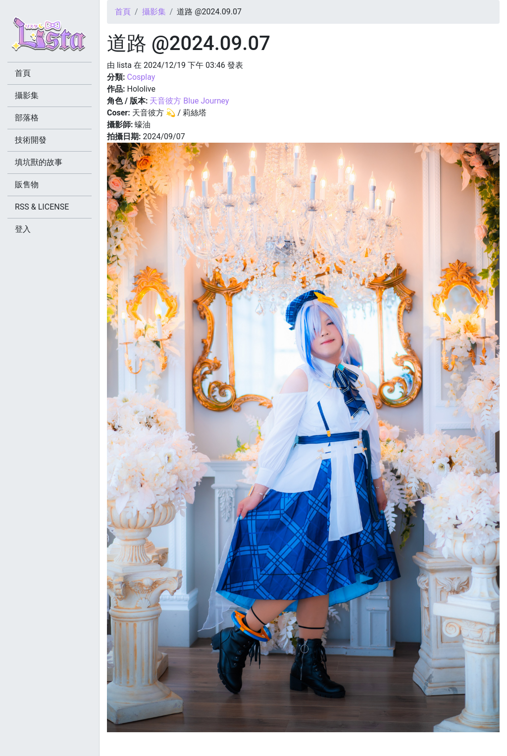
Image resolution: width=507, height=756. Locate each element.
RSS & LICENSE (42, 207)
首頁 (123, 11)
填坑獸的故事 (38, 162)
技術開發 (31, 140)
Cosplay (141, 77)
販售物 (27, 184)
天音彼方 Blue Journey (189, 101)
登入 (23, 229)
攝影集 (154, 11)
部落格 (27, 117)
